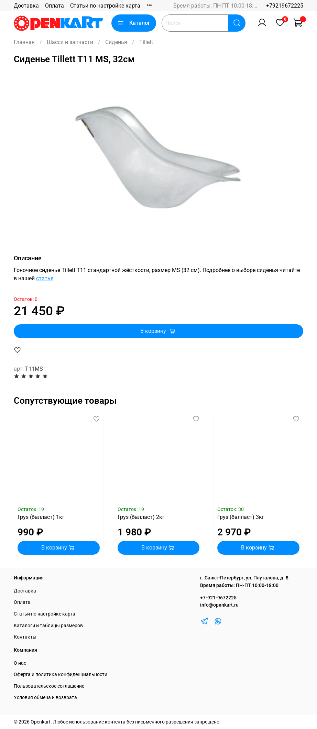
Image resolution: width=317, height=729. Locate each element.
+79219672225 (284, 5)
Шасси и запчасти (70, 42)
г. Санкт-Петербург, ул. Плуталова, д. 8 (244, 578)
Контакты (25, 637)
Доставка (26, 5)
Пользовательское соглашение (49, 686)
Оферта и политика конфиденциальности (60, 674)
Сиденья (116, 42)
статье (44, 278)
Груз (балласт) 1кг (41, 517)
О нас (20, 663)
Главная (24, 42)
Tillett (146, 42)
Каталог (133, 23)
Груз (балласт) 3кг (240, 517)
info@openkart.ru (219, 605)
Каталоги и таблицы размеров (48, 626)
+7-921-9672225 (218, 598)
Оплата (54, 5)
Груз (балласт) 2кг (141, 517)
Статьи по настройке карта (105, 5)
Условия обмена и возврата (45, 697)
